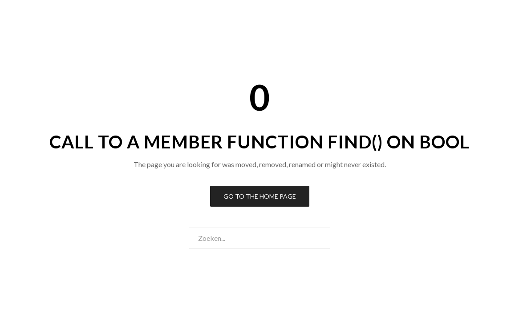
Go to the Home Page (259, 196)
